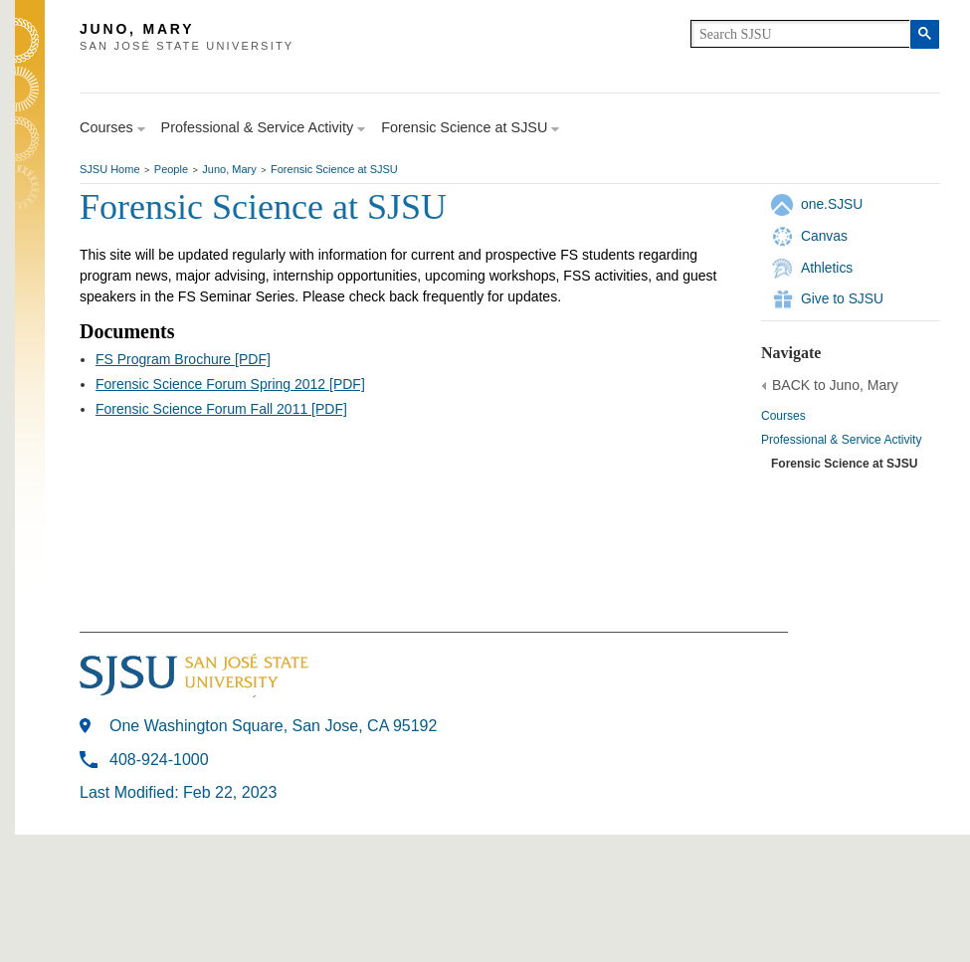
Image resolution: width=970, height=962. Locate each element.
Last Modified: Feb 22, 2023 (178, 792)
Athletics (827, 268)
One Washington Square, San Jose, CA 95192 (273, 725)
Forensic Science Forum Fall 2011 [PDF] (221, 409)
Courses (783, 416)
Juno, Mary (229, 169)
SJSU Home (110, 169)
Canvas (824, 236)
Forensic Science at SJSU (334, 169)
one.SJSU (832, 204)
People (171, 169)
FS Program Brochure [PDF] (183, 359)
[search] (800, 34)
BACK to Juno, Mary (835, 385)
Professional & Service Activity (841, 440)
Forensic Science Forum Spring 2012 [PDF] (230, 384)
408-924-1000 (159, 759)
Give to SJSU (842, 298)
